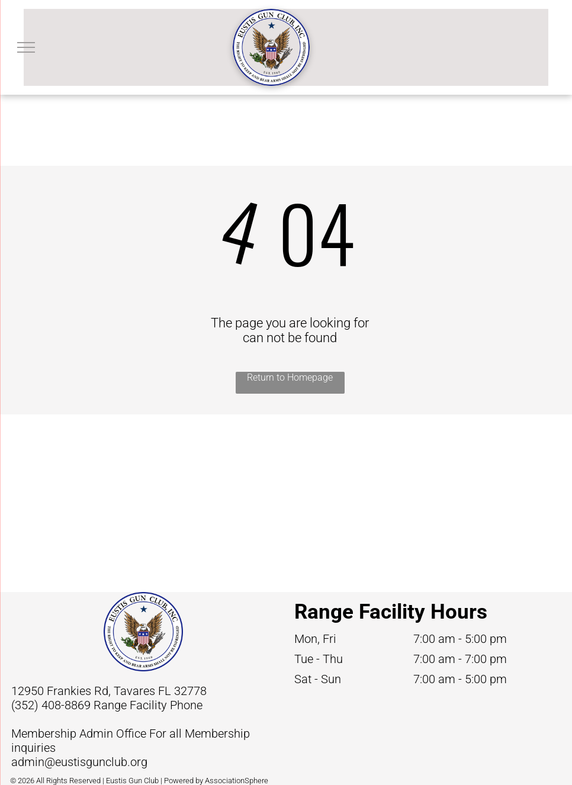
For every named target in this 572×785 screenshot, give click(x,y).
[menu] (26, 47)
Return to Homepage (290, 377)
